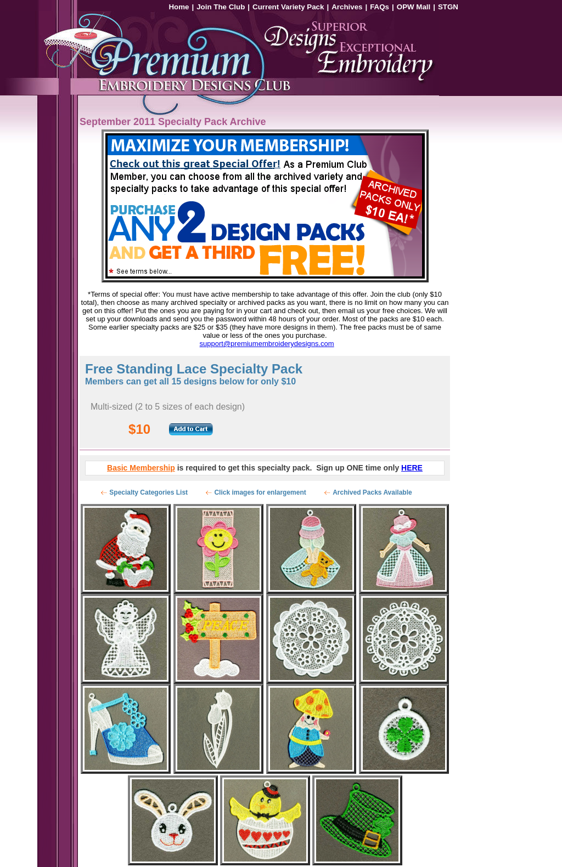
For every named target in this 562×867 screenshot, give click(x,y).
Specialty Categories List (148, 492)
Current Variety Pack (288, 7)
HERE (412, 467)
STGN (448, 7)
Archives (346, 7)
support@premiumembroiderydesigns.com (267, 343)
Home (178, 7)
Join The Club (220, 7)
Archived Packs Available (372, 492)
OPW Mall (413, 7)
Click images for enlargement (260, 492)
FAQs (379, 7)
